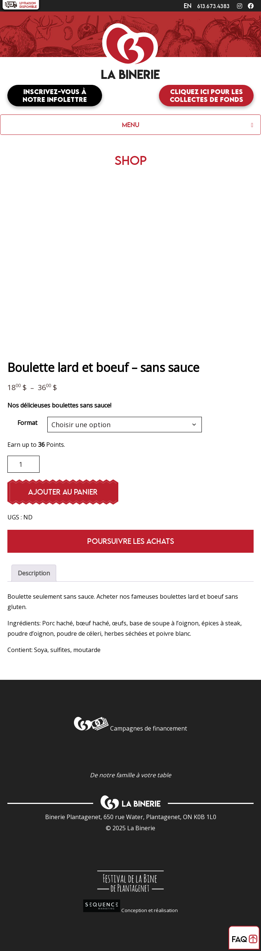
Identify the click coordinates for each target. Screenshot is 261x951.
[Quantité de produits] (23, 464)
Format (27, 423)
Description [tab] (34, 573)
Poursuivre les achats (130, 541)
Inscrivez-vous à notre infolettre (55, 95)
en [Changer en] (187, 6)
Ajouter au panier (63, 492)
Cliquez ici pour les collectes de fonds (206, 95)
